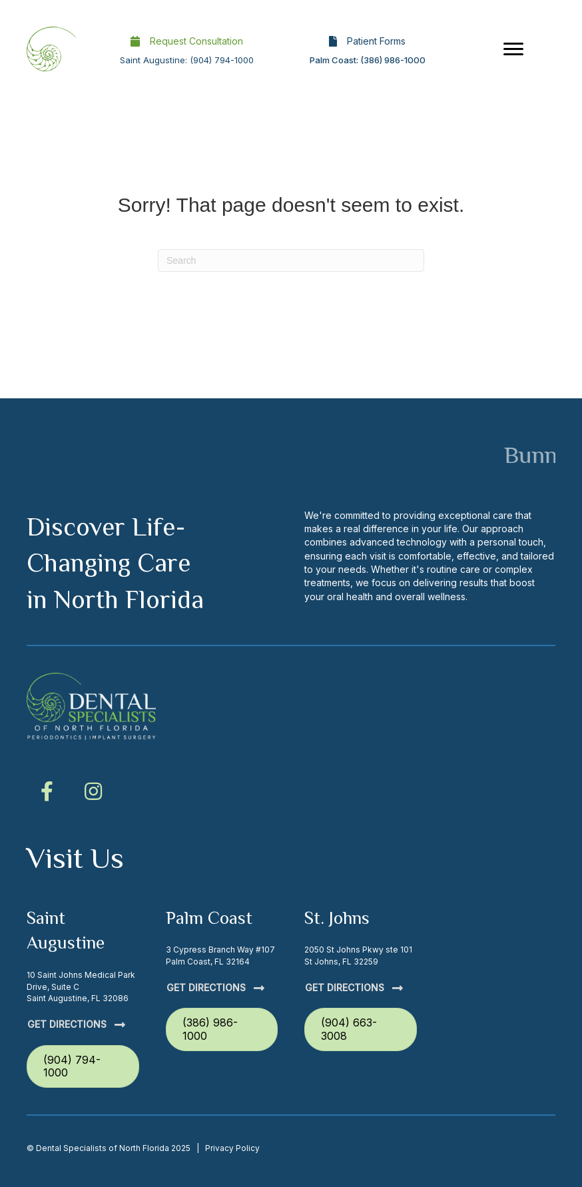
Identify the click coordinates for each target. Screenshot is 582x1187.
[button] (47, 791)
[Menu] (513, 49)
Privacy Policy (232, 1148)
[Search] (291, 260)
